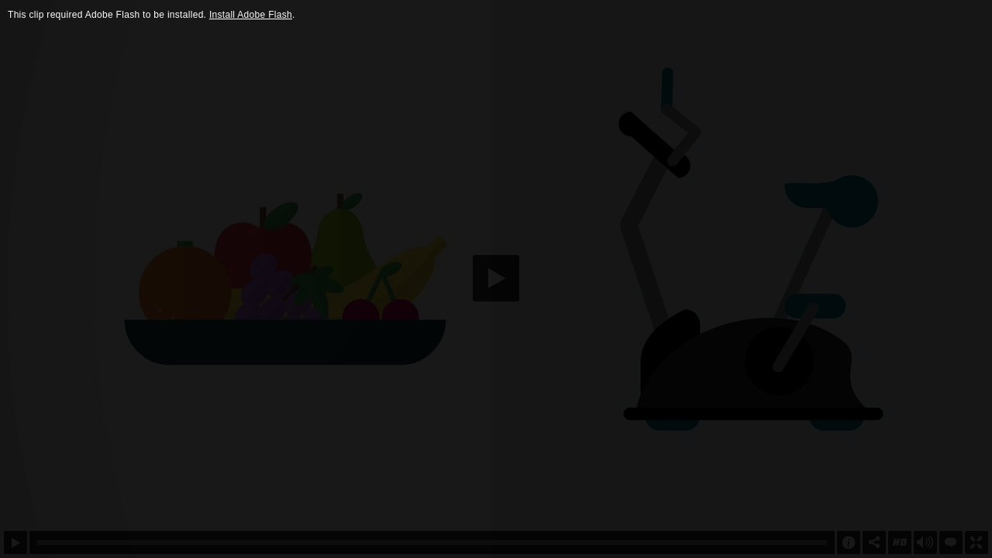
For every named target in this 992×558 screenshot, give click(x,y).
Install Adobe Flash (250, 14)
